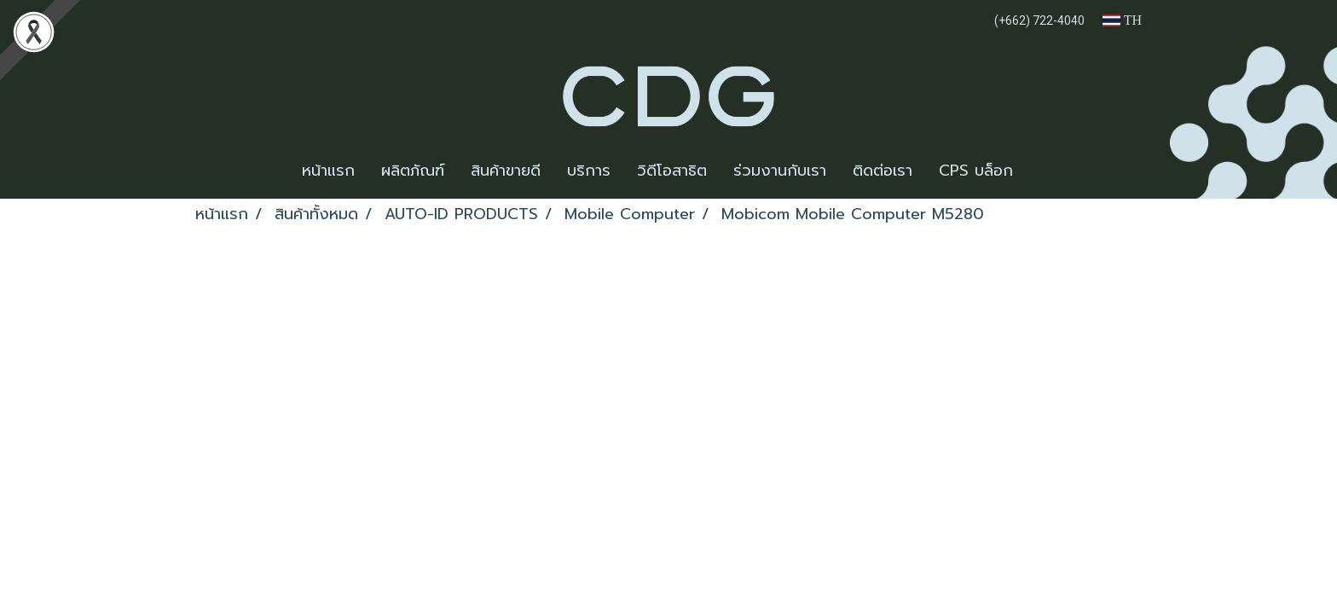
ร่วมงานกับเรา (779, 170)
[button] (1041, 171)
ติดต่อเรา (882, 170)
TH (1122, 20)
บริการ (589, 170)
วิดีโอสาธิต (672, 170)
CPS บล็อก (976, 170)
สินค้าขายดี (506, 170)
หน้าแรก (328, 170)
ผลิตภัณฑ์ (412, 170)
